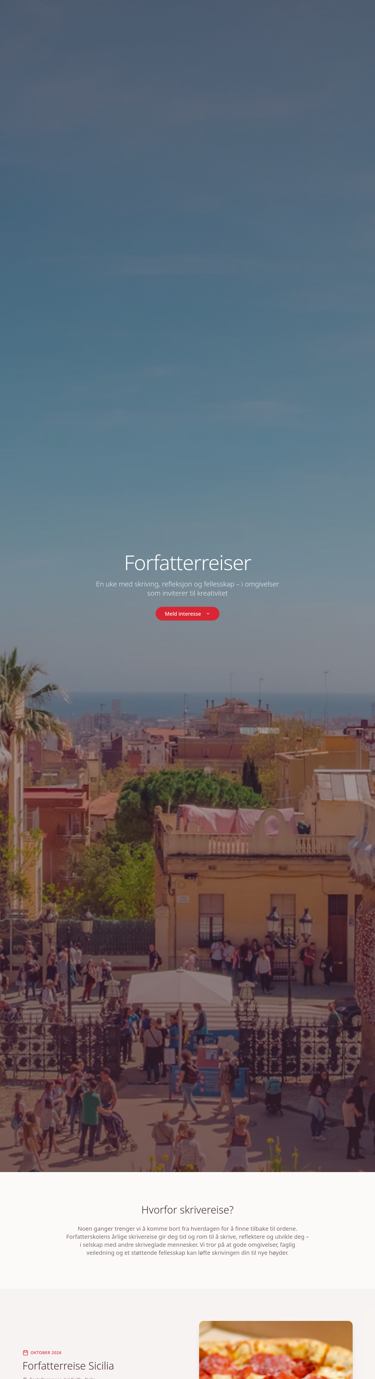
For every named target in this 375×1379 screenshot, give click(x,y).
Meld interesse (187, 613)
